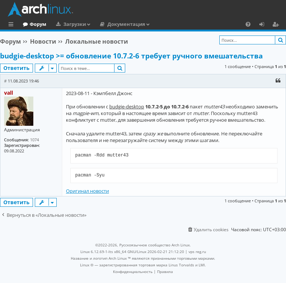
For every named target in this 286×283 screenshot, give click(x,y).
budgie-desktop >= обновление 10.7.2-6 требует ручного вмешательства (131, 56)
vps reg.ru (197, 251)
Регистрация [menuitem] (277, 25)
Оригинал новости (87, 191)
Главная (33, 24)
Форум (68, 24)
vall (8, 92)
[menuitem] (248, 24)
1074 (34, 139)
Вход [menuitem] (264, 25)
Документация (157, 24)
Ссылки (12, 25)
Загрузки (105, 24)
